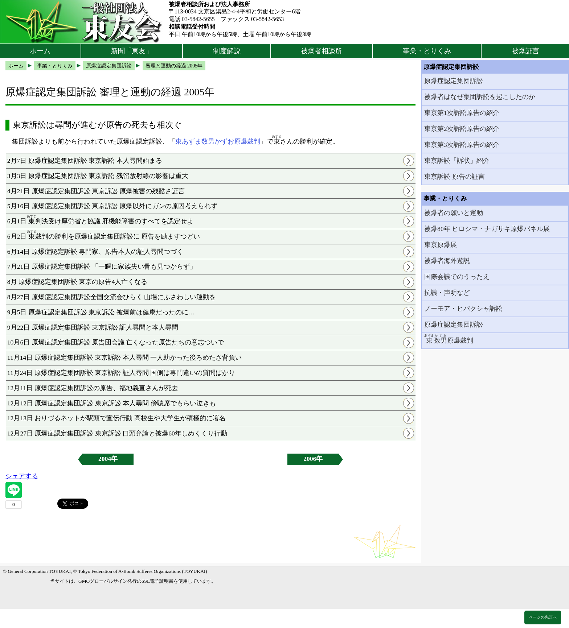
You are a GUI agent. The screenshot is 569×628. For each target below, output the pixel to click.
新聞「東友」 (131, 51)
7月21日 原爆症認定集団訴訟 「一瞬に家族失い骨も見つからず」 (101, 266)
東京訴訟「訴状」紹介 (457, 160)
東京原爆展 (440, 244)
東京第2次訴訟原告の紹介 (461, 128)
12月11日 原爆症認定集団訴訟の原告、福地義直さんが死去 (92, 388)
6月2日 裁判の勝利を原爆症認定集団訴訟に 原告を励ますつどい (103, 235)
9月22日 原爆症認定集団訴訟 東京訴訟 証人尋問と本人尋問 (93, 327)
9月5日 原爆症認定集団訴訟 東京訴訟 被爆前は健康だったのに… (101, 312)
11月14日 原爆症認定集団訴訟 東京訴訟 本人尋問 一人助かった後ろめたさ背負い (124, 357)
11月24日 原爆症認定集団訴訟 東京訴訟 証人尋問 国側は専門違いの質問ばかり (121, 372)
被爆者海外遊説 (447, 260)
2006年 (313, 458)
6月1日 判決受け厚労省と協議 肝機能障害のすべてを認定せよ (100, 219)
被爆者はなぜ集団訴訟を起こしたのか (479, 96)
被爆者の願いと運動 (453, 212)
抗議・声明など (447, 292)
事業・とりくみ (427, 51)
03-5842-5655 (198, 19)
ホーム (40, 51)
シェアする (21, 476)
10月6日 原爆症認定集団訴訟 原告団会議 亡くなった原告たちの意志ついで (115, 342)
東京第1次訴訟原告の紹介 (461, 112)
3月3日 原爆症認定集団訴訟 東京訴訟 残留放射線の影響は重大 (97, 175)
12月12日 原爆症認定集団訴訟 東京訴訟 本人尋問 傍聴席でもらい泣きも (111, 403)
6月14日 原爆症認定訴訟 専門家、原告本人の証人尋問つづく (95, 251)
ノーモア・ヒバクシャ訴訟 (463, 308)
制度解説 (227, 51)
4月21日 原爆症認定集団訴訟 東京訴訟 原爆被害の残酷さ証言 (96, 191)
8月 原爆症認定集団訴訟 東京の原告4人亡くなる (77, 281)
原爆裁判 (247, 141)
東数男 (204, 141)
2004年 (108, 458)
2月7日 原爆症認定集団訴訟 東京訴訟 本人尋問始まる (84, 160)
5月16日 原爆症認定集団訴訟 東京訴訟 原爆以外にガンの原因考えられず (112, 206)
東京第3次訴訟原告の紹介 (461, 144)
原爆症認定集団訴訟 (453, 80)
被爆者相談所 (321, 51)
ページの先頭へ (543, 617)
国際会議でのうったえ (457, 276)
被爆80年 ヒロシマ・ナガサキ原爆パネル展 (487, 228)
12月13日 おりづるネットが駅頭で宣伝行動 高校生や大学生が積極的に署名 (116, 418)
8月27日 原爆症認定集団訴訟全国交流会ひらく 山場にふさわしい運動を (111, 297)
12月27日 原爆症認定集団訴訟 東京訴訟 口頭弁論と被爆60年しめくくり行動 (117, 433)
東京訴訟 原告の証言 (454, 176)
